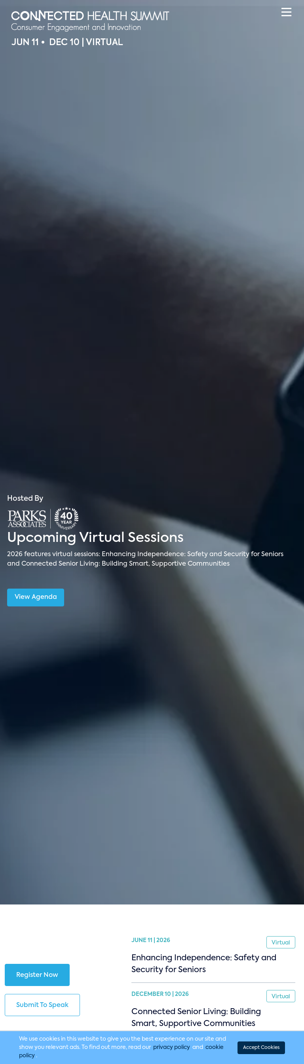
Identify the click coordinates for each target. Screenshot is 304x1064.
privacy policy (171, 1047)
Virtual (281, 943)
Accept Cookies (261, 1047)
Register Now (37, 975)
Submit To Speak (42, 1005)
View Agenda (36, 597)
